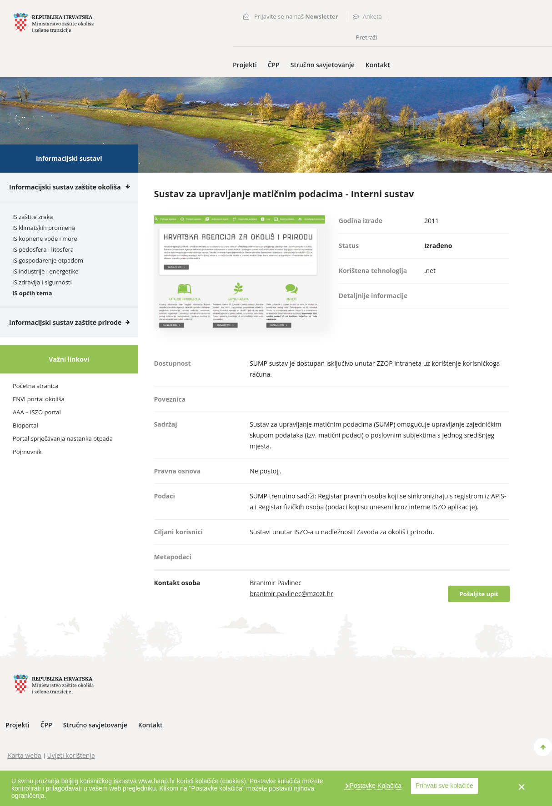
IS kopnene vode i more (44, 238)
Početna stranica (35, 386)
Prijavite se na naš (296, 16)
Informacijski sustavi (69, 158)
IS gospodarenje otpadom (47, 260)
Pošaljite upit (478, 594)
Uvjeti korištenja (71, 755)
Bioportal (25, 425)
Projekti (245, 64)
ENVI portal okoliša (39, 399)
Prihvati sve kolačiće (444, 785)
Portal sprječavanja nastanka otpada (63, 438)
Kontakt (378, 64)
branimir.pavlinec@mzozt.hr (291, 593)
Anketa (372, 16)
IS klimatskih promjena (43, 228)
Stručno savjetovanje (323, 64)
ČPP (274, 64)
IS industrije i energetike (45, 271)
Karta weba (24, 755)
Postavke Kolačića (374, 785)
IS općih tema (32, 293)
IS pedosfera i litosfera (43, 249)
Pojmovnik (27, 452)
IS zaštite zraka (32, 217)
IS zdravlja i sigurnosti (42, 282)
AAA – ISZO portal (37, 412)
